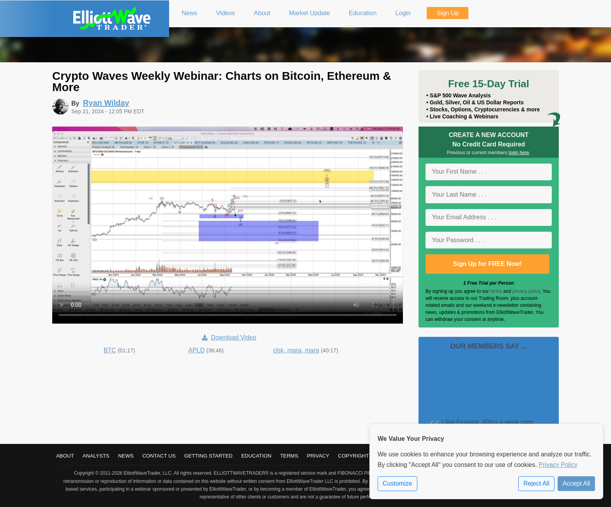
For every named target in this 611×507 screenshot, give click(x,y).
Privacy (318, 456)
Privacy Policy (558, 464)
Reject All (536, 483)
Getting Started (208, 456)
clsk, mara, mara (296, 350)
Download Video (229, 337)
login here (519, 152)
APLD (196, 350)
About (65, 456)
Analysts (96, 456)
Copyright (353, 456)
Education (256, 456)
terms (496, 291)
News (126, 456)
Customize (397, 483)
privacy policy (526, 291)
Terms (289, 456)
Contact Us (158, 456)
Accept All (576, 483)
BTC (110, 350)
